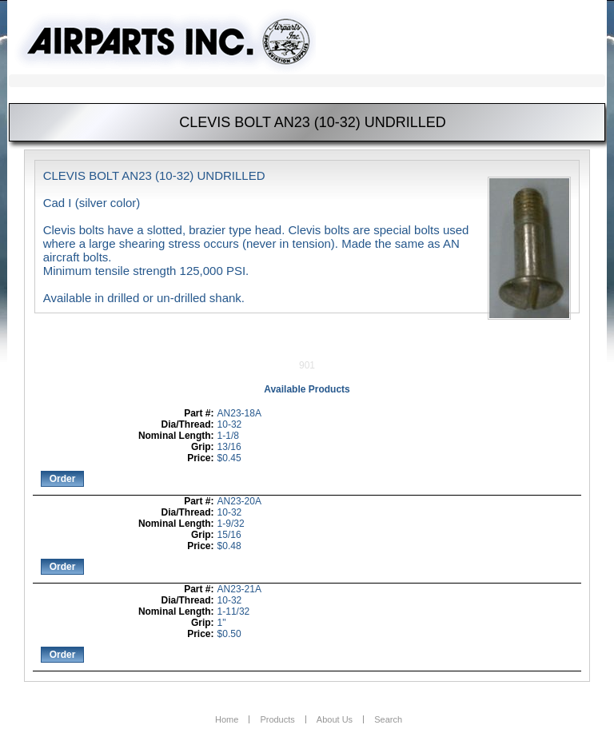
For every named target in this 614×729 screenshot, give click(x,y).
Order (63, 478)
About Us (335, 719)
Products (277, 719)
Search (388, 719)
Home (226, 719)
